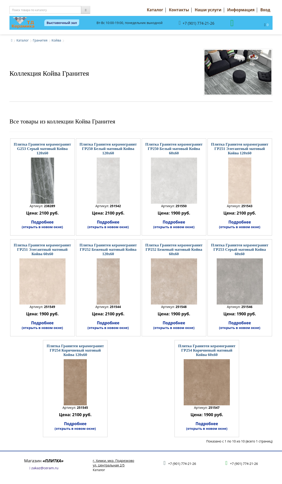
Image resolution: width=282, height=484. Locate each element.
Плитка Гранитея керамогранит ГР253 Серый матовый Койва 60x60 (239, 249)
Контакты (179, 9)
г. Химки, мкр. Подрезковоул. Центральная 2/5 (113, 462)
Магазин (44, 460)
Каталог (155, 9)
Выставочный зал (62, 23)
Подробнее (42, 224)
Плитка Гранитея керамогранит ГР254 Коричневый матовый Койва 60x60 (206, 350)
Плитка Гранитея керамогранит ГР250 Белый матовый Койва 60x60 (173, 148)
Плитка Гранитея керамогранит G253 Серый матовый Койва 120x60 (42, 148)
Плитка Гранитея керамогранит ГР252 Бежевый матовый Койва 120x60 (108, 249)
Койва (56, 40)
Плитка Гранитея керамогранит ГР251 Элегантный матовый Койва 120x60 (239, 148)
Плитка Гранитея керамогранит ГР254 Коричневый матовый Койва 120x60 (75, 350)
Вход (265, 9)
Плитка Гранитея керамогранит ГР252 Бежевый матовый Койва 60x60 (173, 249)
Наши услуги (208, 9)
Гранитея (40, 40)
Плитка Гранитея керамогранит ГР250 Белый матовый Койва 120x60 (108, 148)
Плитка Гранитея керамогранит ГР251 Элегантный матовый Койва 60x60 (42, 249)
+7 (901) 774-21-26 (196, 23)
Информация (241, 9)
